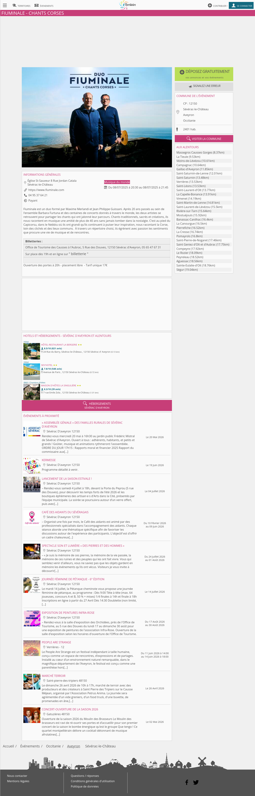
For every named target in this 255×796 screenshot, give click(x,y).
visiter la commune (204, 139)
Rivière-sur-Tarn (186, 211)
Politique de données (85, 786)
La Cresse (182, 232)
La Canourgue (185, 224)
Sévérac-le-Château (196, 109)
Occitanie (189, 121)
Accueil (8, 746)
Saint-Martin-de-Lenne (191, 203)
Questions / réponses (85, 776)
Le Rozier (182, 253)
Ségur (180, 270)
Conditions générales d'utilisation (93, 781)
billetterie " (79, 253)
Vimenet (181, 199)
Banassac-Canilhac (188, 219)
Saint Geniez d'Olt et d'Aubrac (196, 244)
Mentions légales (18, 781)
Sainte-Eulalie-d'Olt (188, 265)
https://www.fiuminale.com (46, 190)
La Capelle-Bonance (189, 194)
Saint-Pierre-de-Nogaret (192, 240)
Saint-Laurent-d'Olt (188, 190)
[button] (204, 74)
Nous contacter (17, 776)
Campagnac (184, 165)
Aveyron (188, 115)
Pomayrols (183, 236)
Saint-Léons (184, 186)
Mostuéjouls (184, 215)
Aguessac (182, 261)
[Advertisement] (127, 41)
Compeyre (183, 249)
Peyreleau (182, 257)
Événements (30, 746)
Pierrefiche (183, 228)
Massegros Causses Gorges (194, 152)
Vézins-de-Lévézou (188, 161)
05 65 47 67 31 (151, 247)
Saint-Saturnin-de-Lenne (192, 173)
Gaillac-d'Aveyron (187, 169)
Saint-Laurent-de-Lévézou (193, 207)
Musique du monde (117, 182)
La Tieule (182, 157)
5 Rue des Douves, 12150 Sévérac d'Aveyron (111, 247)
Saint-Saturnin (185, 178)
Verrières (182, 182)
